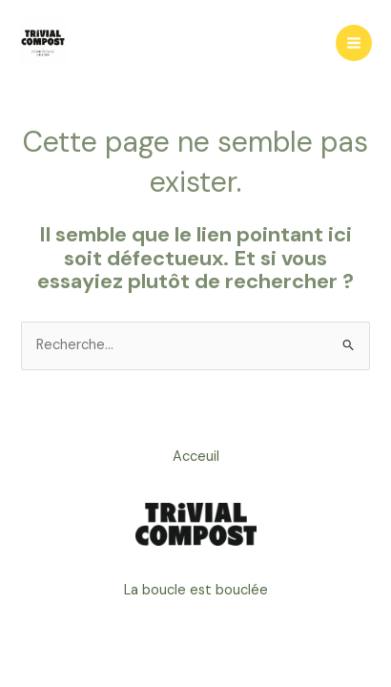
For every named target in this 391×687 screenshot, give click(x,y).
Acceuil (196, 457)
